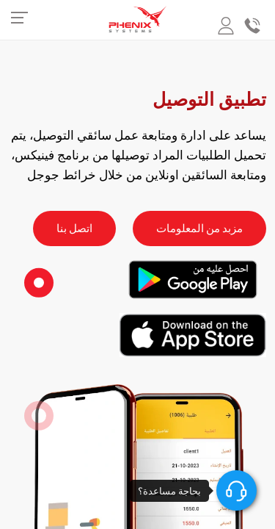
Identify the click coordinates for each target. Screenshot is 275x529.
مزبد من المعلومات (199, 228)
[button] (39, 283)
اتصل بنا (74, 228)
